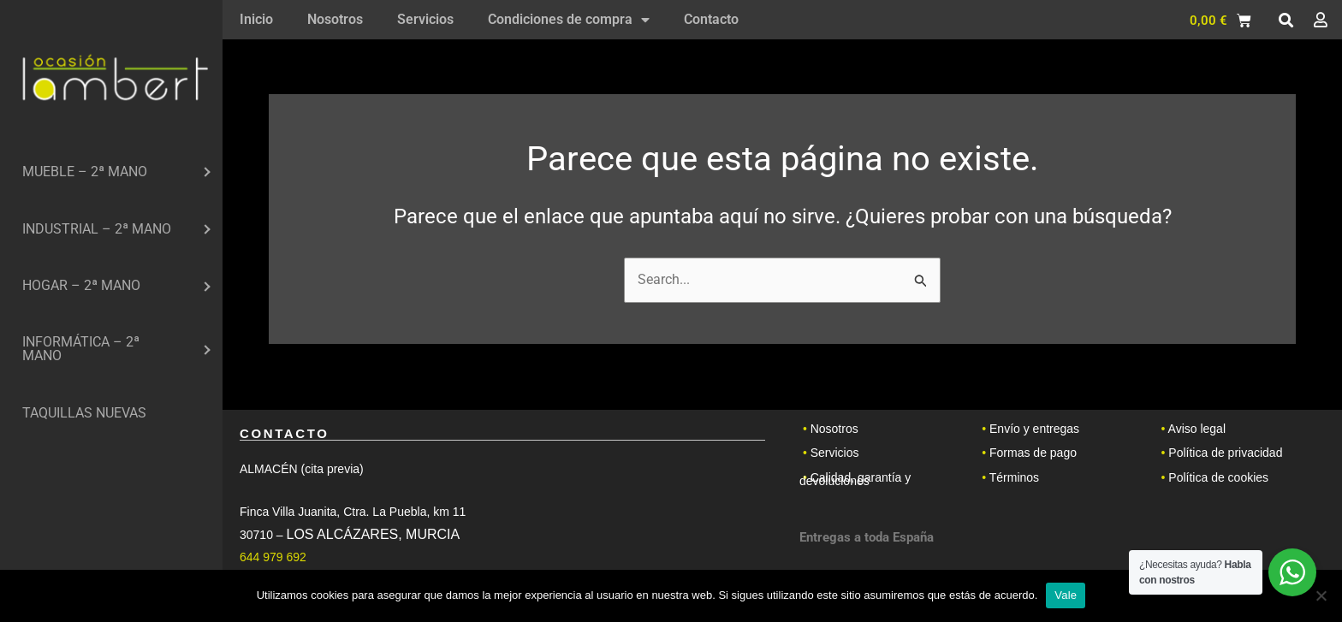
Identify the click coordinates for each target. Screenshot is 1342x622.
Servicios (425, 19)
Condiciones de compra (569, 19)
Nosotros (335, 19)
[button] (1285, 20)
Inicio (256, 19)
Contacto (711, 19)
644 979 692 (273, 557)
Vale (1065, 595)
